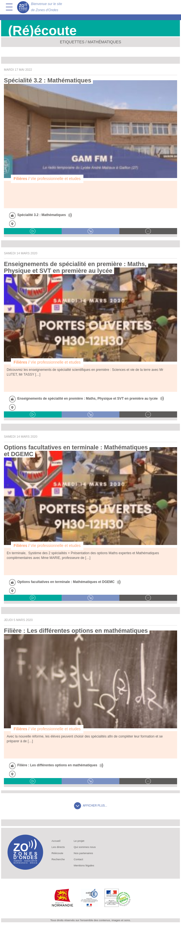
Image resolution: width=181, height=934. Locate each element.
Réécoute (57, 853)
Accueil (56, 840)
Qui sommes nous (85, 846)
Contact (78, 859)
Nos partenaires (83, 853)
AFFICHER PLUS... (90, 805)
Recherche (58, 859)
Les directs (58, 846)
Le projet (79, 840)
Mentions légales (84, 865)
